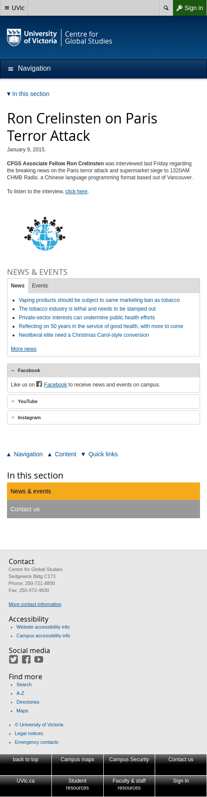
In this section (35, 475)
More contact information (35, 604)
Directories (28, 702)
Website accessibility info (43, 626)
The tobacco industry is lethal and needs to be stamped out (87, 309)
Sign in (188, 8)
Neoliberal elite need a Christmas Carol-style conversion (84, 335)
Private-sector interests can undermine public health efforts (87, 318)
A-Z (20, 693)
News (17, 286)
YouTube (27, 401)
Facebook (29, 370)
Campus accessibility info (44, 635)
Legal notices (29, 733)
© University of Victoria (39, 724)
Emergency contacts (36, 742)
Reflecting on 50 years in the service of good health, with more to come (101, 326)
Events (40, 286)
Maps (22, 710)
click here (76, 191)
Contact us (25, 509)
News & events (30, 491)
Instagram (29, 417)
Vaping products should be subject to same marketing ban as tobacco (99, 300)
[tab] (103, 370)
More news (24, 349)
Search (24, 684)
